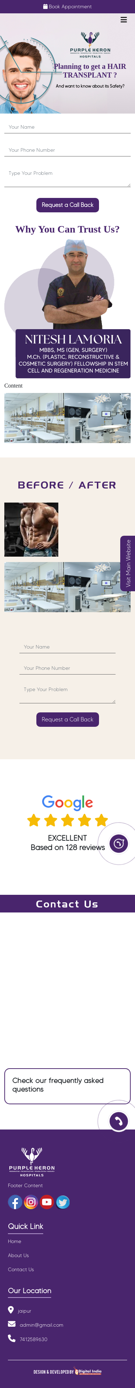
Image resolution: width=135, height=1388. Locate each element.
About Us (18, 1255)
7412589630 (34, 1339)
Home (14, 1241)
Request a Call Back (68, 205)
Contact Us (21, 1270)
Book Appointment (70, 7)
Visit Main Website (128, 563)
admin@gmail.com (41, 1325)
